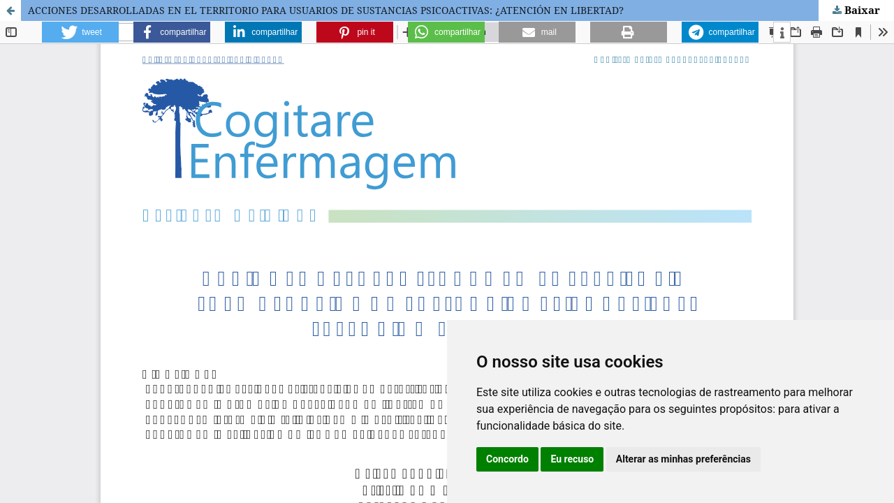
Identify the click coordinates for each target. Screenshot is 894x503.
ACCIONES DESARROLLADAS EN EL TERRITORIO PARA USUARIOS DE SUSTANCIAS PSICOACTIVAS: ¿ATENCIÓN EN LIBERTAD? (326, 10)
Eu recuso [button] (572, 459)
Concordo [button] (507, 459)
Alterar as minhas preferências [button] (683, 459)
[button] (80, 32)
